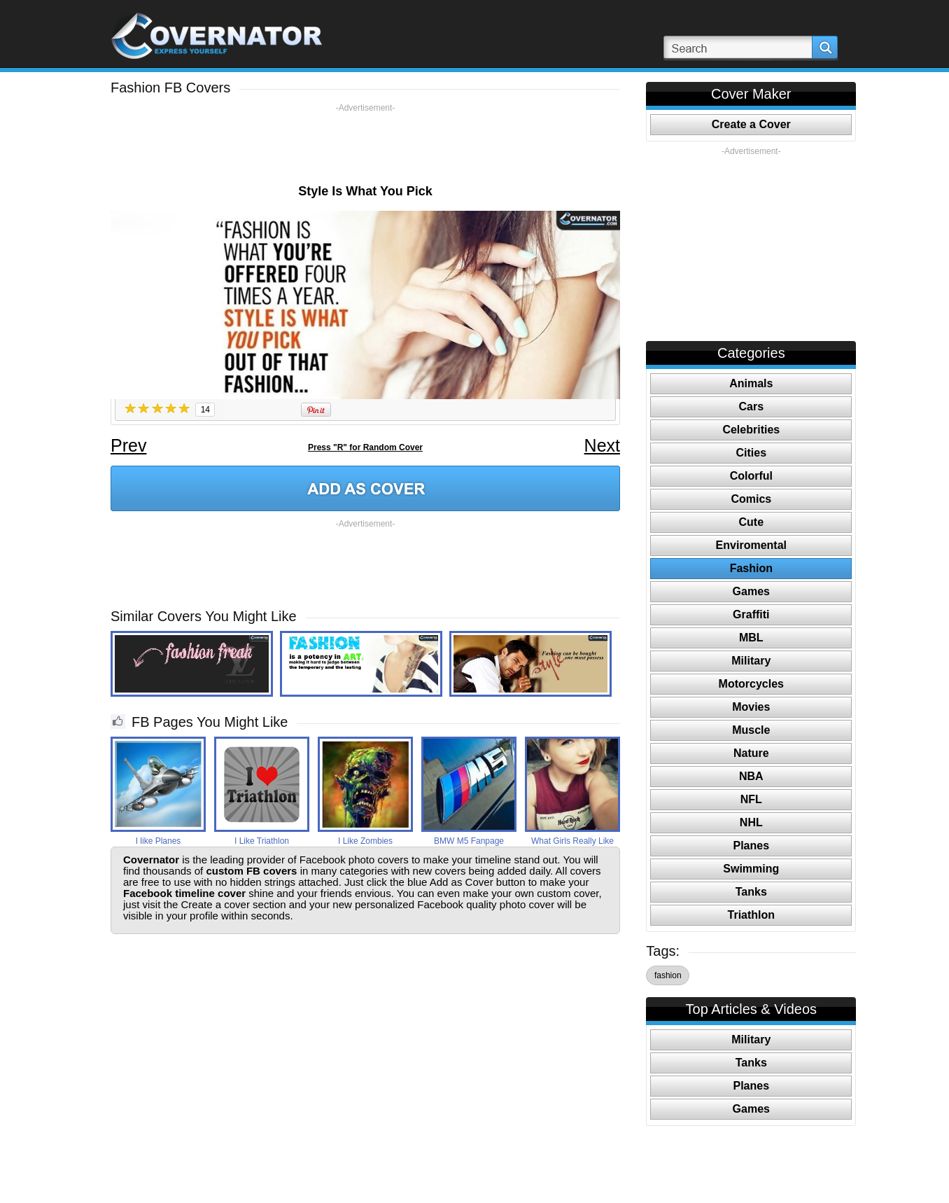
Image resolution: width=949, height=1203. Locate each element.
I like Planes (158, 841)
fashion (668, 975)
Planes (751, 845)
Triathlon (751, 915)
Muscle (751, 730)
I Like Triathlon (261, 841)
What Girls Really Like (572, 841)
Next (602, 445)
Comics (751, 499)
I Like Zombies (365, 841)
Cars (751, 406)
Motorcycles (751, 684)
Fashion (751, 568)
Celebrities (751, 430)
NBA (751, 776)
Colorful (751, 476)
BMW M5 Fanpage (469, 841)
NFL (751, 799)
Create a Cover (751, 124)
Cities (751, 453)
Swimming (751, 869)
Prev (128, 445)
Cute (751, 522)
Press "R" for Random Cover (365, 447)
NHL (751, 822)
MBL (751, 638)
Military (751, 661)
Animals (751, 383)
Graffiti (751, 614)
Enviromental (751, 545)
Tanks (751, 892)
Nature (751, 753)
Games (751, 591)
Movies (751, 707)
